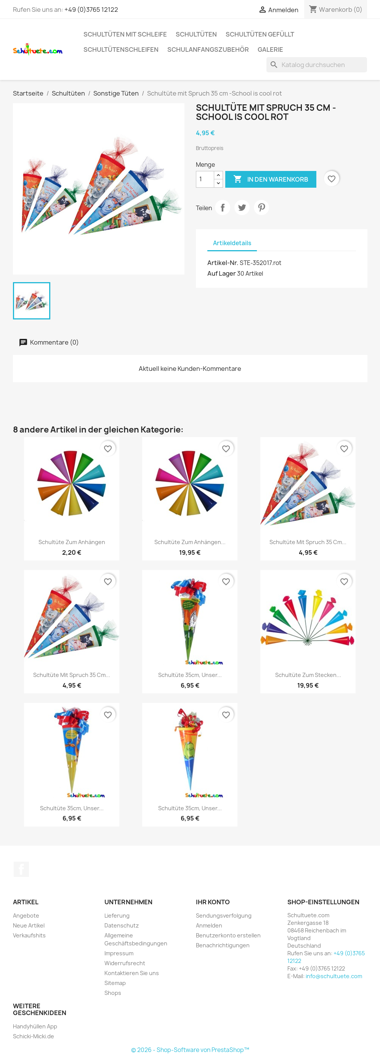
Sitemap (115, 983)
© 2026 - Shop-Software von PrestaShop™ (190, 1050)
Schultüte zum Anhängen (71, 542)
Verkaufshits (29, 935)
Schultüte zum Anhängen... (190, 542)
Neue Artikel (29, 925)
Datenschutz (121, 925)
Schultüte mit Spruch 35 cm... (307, 542)
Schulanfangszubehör (208, 49)
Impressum (118, 953)
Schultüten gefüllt (260, 34)
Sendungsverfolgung (224, 915)
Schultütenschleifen (121, 49)
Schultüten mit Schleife (125, 34)
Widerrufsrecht (124, 963)
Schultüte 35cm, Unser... (190, 674)
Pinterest (261, 207)
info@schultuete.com (334, 976)
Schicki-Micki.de (33, 1036)
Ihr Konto (213, 902)
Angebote (26, 915)
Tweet (242, 207)
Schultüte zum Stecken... (308, 674)
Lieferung (117, 915)
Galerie (270, 49)
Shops (112, 992)
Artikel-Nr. (223, 263)
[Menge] (205, 179)
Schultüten (196, 34)
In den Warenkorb (270, 179)
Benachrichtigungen (223, 945)
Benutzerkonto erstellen (228, 935)
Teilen (222, 207)
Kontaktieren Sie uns (131, 973)
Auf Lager (221, 273)
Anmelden (209, 925)
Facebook (21, 869)
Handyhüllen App (35, 1026)
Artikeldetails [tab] (232, 243)
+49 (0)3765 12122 (91, 9)
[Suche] (316, 64)
